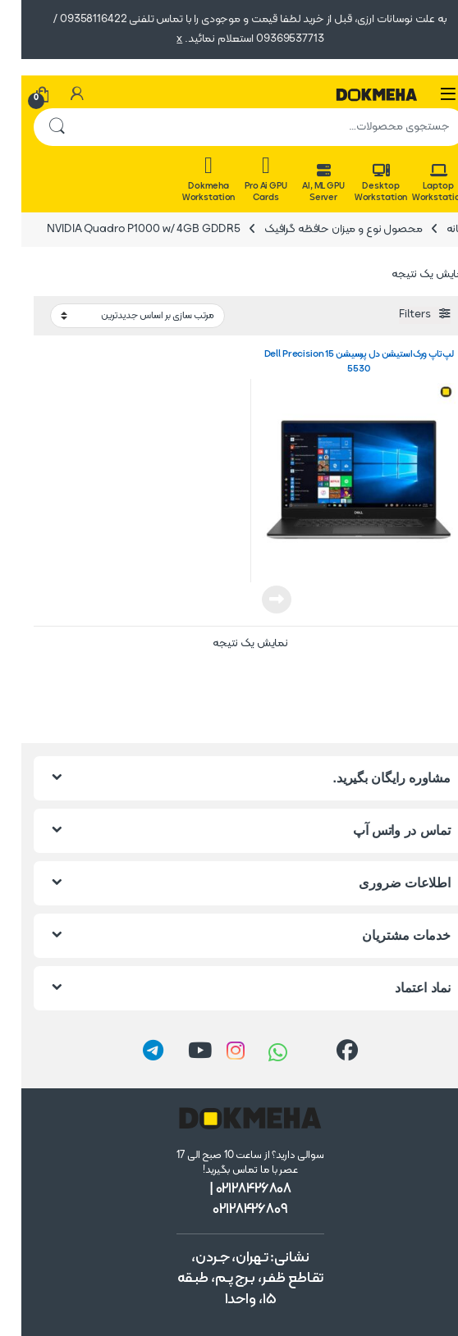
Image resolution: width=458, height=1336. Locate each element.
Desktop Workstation (359, 183)
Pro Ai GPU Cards (244, 179)
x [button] (158, 39)
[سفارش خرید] (116, 316)
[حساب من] (56, 94)
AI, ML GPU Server (302, 183)
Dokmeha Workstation (187, 179)
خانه (435, 229)
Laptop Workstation (417, 183)
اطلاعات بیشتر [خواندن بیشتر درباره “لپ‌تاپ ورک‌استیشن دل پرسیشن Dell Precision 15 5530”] (255, 599)
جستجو (35, 127)
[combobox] (252, 127)
